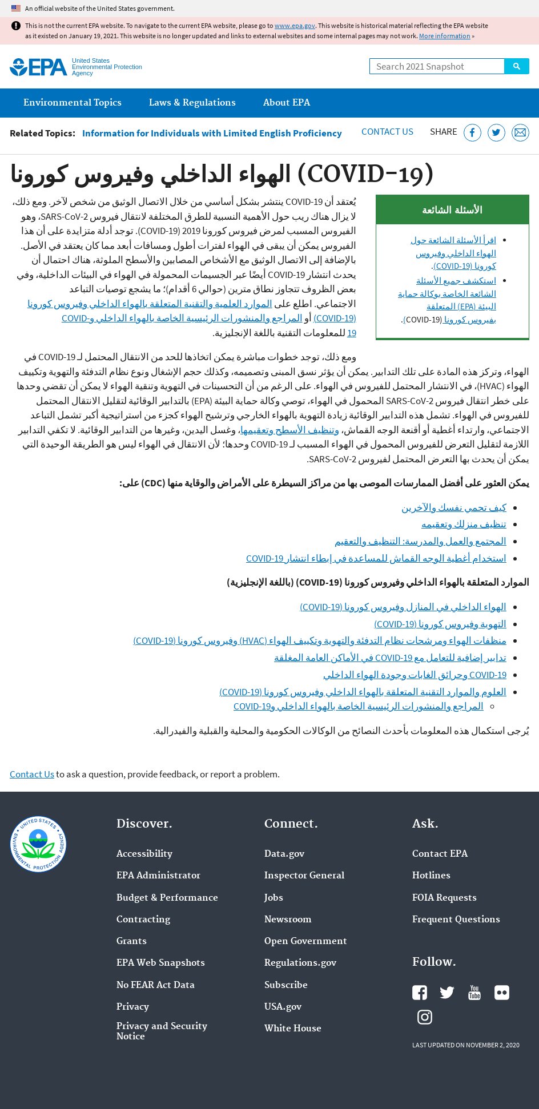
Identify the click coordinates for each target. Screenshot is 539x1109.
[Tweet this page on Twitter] (496, 133)
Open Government (305, 942)
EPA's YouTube (474, 992)
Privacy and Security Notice (161, 1032)
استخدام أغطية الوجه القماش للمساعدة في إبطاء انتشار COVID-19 (376, 558)
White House (292, 1029)
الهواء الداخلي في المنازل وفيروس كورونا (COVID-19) (403, 606)
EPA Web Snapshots (160, 963)
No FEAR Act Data (155, 986)
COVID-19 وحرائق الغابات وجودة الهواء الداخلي (414, 674)
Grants (131, 942)
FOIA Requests (444, 898)
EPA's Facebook (419, 992)
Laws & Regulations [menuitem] (192, 103)
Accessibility (144, 854)
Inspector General (304, 876)
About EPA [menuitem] (286, 103)
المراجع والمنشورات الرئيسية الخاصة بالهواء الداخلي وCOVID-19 (359, 706)
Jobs (273, 898)
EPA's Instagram (424, 1017)
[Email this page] (520, 133)
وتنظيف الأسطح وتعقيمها (289, 430)
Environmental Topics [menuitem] (72, 103)
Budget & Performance (167, 898)
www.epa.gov (295, 25)
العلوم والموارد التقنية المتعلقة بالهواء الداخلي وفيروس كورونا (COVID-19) (362, 691)
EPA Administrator (158, 876)
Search (516, 66)
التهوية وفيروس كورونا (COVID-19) (440, 624)
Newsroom (288, 920)
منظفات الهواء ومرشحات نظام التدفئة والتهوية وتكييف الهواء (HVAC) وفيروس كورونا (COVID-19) (319, 640)
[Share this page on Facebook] (472, 133)
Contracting (143, 920)
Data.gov (284, 854)
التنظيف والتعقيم (369, 541)
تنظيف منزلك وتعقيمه (463, 524)
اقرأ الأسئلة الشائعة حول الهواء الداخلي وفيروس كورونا (453, 253)
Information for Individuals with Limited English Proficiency (212, 133)
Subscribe (286, 986)
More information (444, 35)
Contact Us (387, 131)
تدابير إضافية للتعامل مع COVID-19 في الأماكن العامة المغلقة (390, 657)
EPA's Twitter (447, 992)
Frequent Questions (456, 920)
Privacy (132, 1007)
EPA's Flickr (501, 992)
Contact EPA (440, 854)
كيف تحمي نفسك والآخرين (453, 507)
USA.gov (282, 1007)
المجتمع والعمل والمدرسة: (454, 541)
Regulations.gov (300, 963)
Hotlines (431, 876)
